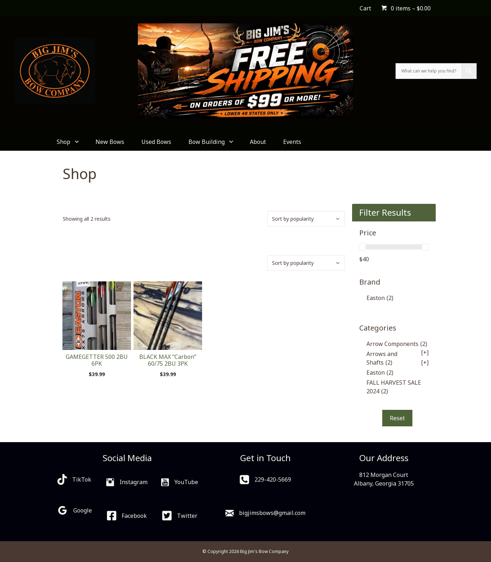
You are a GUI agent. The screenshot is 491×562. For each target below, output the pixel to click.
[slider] (362, 246)
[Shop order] (306, 218)
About (257, 142)
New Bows (110, 142)
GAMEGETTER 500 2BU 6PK (97, 360)
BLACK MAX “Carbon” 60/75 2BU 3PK (167, 360)
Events (292, 142)
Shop (67, 142)
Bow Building (210, 142)
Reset (397, 418)
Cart (365, 8)
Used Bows (156, 142)
